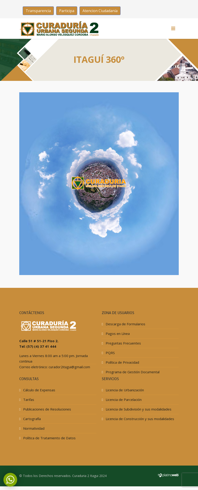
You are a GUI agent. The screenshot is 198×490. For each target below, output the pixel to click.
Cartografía (31, 418)
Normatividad (33, 428)
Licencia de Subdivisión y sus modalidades (138, 409)
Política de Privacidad (122, 362)
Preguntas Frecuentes (123, 343)
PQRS (110, 352)
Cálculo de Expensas (38, 390)
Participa (66, 10)
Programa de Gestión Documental (132, 372)
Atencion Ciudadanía (100, 10)
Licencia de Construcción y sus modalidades (139, 418)
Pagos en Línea (117, 333)
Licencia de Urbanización (124, 390)
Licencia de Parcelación (123, 399)
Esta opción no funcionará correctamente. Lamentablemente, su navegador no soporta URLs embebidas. (99, 183)
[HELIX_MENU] (173, 28)
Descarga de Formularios (125, 324)
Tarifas (28, 399)
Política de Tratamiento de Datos (49, 438)
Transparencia (38, 10)
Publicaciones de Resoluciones (46, 409)
